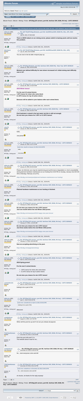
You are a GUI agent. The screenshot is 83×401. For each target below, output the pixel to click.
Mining (21, 21)
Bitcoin (15, 21)
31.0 (24, 14)
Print (77, 25)
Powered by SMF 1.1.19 (31, 397)
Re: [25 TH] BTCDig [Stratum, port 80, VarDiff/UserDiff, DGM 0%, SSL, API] (45, 50)
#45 (78, 109)
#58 (78, 349)
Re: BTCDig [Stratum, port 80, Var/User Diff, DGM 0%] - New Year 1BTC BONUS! (46, 66)
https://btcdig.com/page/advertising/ (28, 248)
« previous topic (66, 23)
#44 (78, 85)
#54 (78, 283)
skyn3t (6, 127)
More (33, 16)
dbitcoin (7, 32)
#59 (78, 365)
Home (8, 16)
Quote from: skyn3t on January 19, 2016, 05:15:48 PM (31, 147)
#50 (78, 204)
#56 (78, 318)
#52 (78, 240)
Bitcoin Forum (7, 21)
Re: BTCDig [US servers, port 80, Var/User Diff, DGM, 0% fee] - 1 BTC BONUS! (46, 127)
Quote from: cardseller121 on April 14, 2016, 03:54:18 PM (31, 302)
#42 (78, 51)
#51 (78, 222)
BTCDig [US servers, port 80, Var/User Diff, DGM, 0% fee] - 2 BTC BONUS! (53, 21)
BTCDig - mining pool (22, 47)
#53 (78, 258)
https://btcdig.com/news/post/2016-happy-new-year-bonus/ (35, 213)
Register (27, 16)
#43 (78, 66)
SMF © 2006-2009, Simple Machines (48, 397)
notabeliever (8, 317)
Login (22, 16)
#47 (78, 143)
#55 (78, 299)
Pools (26, 21)
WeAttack (7, 50)
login (20, 10)
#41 (78, 33)
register (25, 10)
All (13, 26)
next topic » (75, 23)
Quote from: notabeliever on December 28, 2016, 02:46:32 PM (33, 368)
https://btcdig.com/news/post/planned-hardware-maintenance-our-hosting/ (40, 177)
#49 (78, 185)
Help (13, 16)
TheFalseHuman (9, 333)
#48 (78, 166)
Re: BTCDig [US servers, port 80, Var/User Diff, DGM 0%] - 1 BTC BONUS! (44, 84)
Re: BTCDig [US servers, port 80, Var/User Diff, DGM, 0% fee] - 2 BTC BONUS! (46, 258)
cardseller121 (8, 283)
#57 (78, 334)
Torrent (28, 14)
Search (18, 16)
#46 (78, 128)
